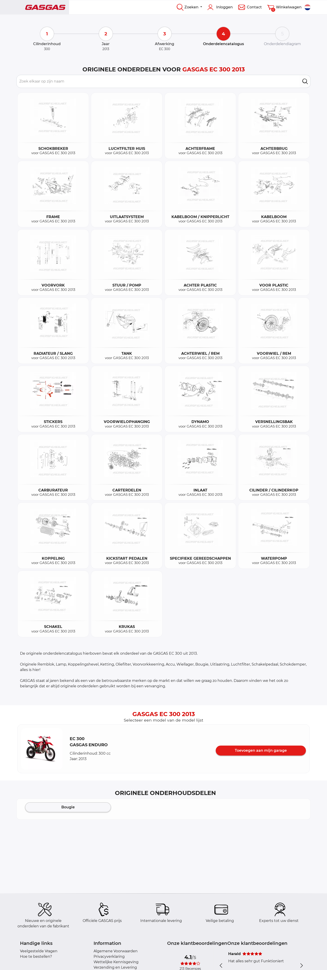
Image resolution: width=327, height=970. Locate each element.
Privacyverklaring (109, 956)
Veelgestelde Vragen (38, 951)
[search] (305, 81)
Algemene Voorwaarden (116, 951)
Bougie (68, 807)
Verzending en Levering (115, 967)
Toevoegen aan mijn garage (261, 750)
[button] (41, 748)
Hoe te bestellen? (36, 956)
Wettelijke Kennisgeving (116, 962)
